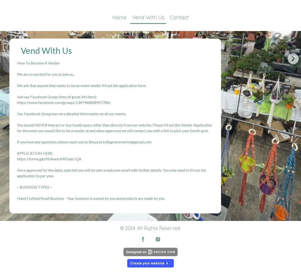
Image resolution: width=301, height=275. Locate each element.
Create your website (150, 263)
